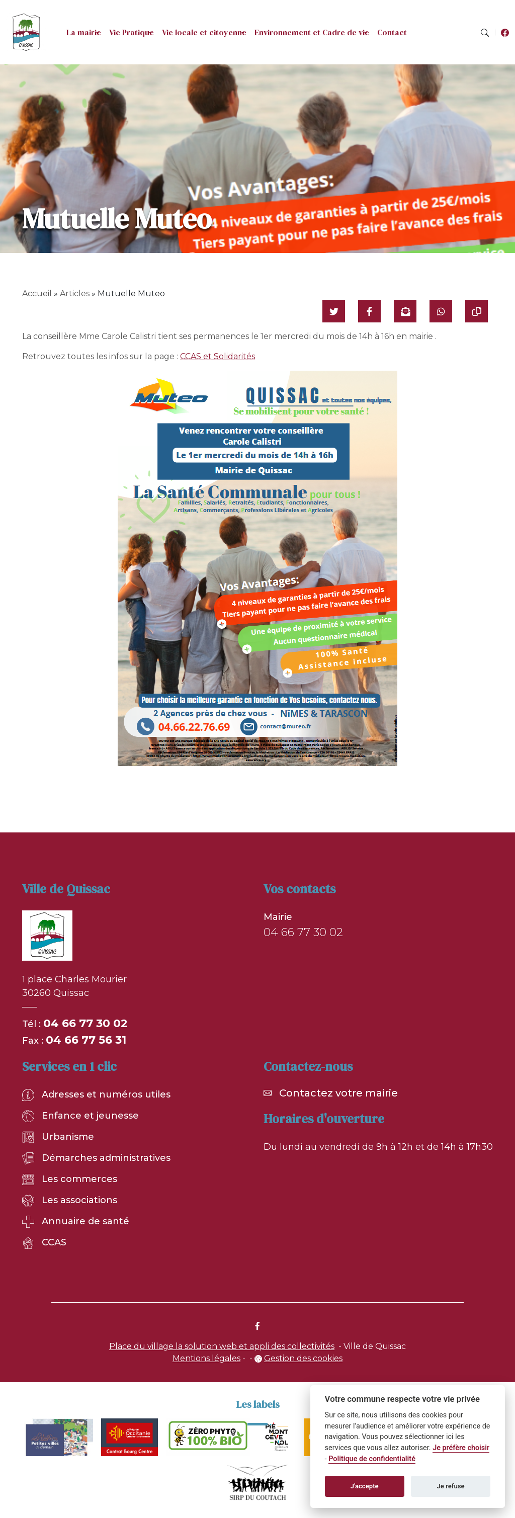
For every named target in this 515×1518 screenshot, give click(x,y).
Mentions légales (206, 1358)
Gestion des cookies (303, 1358)
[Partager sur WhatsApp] (441, 311)
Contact (392, 32)
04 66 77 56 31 (86, 1040)
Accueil (37, 293)
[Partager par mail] (405, 311)
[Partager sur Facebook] (369, 311)
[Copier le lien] (476, 311)
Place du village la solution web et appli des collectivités (221, 1346)
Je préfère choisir (461, 1448)
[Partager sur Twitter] (333, 311)
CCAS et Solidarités (217, 356)
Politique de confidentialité (371, 1459)
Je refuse (451, 1486)
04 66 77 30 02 (85, 1023)
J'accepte (365, 1486)
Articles (75, 293)
